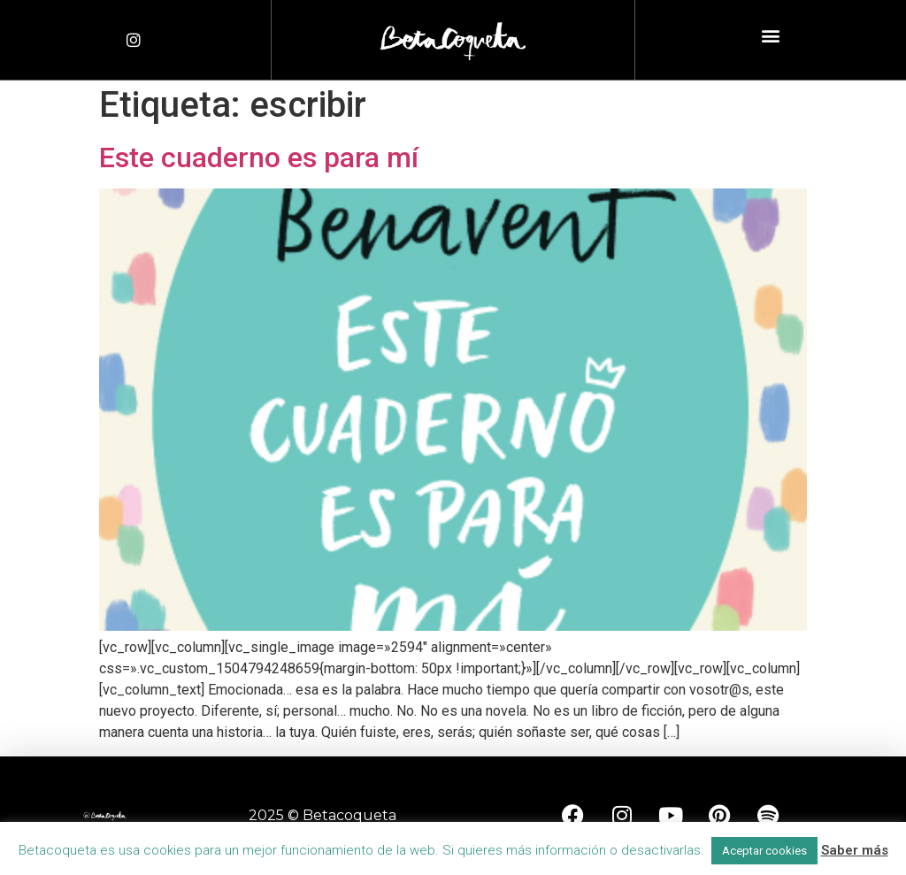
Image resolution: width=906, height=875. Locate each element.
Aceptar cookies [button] (764, 850)
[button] (770, 35)
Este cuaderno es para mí (258, 157)
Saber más (854, 850)
